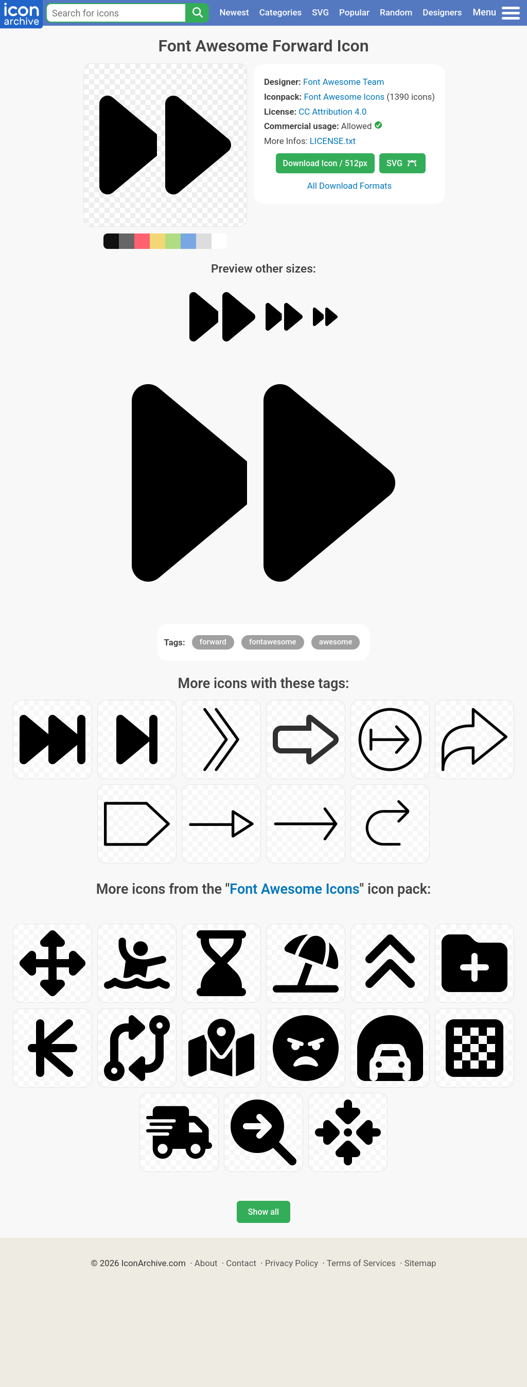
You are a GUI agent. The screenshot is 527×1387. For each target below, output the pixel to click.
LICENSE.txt (333, 141)
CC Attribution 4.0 (332, 111)
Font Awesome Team (343, 82)
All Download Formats (349, 186)
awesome (336, 641)
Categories (280, 12)
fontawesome (272, 641)
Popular (354, 12)
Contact (241, 1263)
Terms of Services (361, 1263)
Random (396, 12)
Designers (442, 12)
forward (213, 641)
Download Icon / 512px (325, 163)
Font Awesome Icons (344, 97)
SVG (320, 12)
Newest (234, 12)
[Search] (197, 13)
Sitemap (420, 1263)
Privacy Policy (291, 1263)
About (206, 1263)
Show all (263, 1212)
